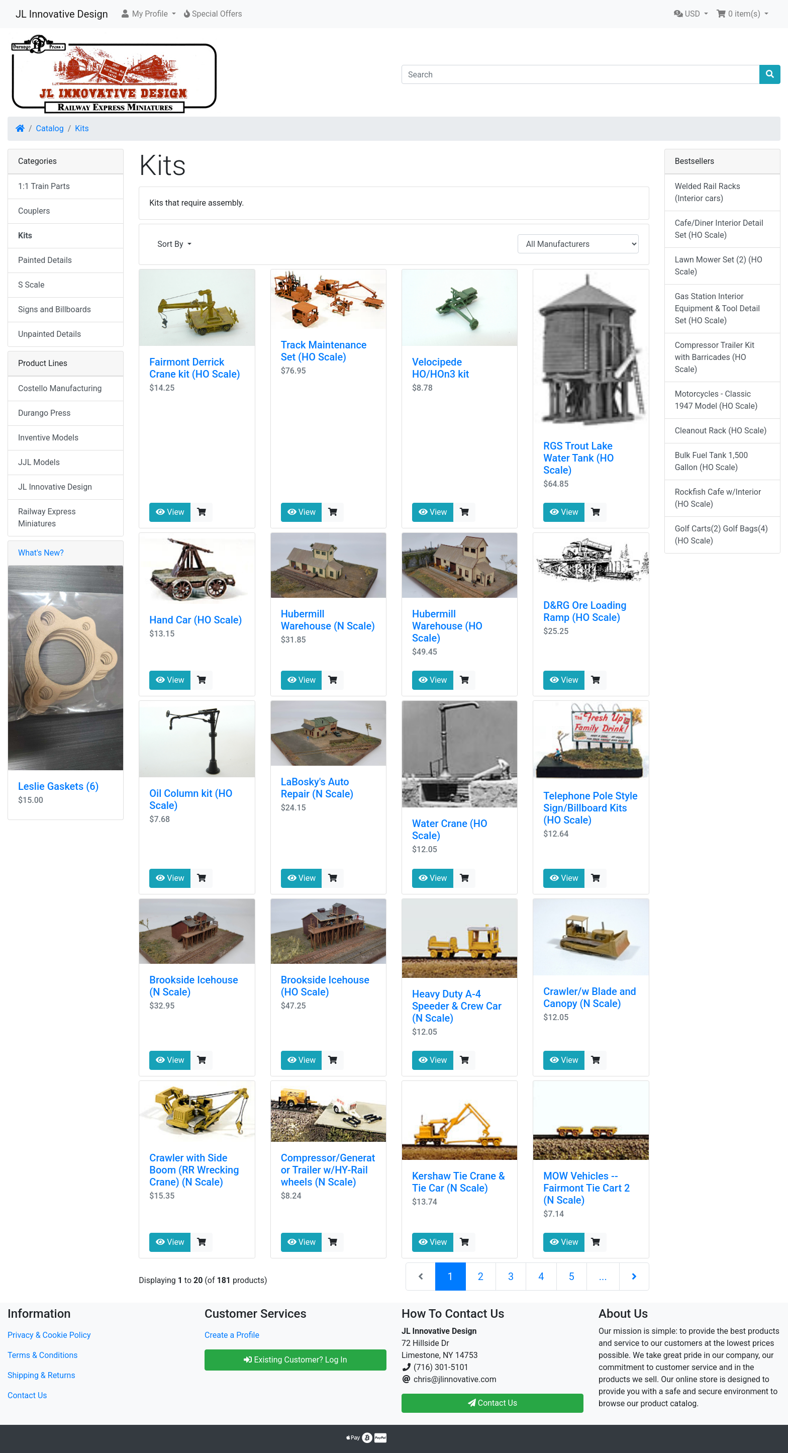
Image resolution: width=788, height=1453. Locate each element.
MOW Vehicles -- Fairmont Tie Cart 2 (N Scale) (586, 1188)
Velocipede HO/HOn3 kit (440, 368)
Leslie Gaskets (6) (58, 786)
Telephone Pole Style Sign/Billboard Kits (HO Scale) (590, 808)
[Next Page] (634, 1276)
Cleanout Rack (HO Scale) (721, 430)
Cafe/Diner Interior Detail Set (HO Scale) (719, 229)
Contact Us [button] (493, 1403)
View (170, 512)
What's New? (41, 553)
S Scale (31, 285)
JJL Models (39, 462)
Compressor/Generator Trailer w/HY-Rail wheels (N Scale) (328, 1170)
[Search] (581, 74)
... (603, 1276)
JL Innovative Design (62, 14)
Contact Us (27, 1395)
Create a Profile (232, 1335)
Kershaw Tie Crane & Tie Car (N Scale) (458, 1182)
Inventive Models (48, 437)
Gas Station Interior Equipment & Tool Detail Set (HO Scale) (717, 308)
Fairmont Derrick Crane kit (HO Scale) (194, 368)
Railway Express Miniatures (47, 517)
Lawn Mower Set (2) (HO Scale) (718, 266)
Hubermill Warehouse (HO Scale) (447, 626)
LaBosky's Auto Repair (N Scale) (317, 788)
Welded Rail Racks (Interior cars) (707, 192)
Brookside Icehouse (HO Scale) (325, 986)
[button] (148, 14)
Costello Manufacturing (60, 388)
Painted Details (45, 260)
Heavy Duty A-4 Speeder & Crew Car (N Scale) (457, 1006)
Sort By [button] (171, 244)
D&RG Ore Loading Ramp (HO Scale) (584, 611)
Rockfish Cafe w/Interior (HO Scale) (718, 498)
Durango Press (44, 413)
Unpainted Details (49, 334)
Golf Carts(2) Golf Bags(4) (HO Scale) (721, 535)
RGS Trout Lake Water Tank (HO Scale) (578, 458)
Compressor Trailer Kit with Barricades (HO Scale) (715, 357)
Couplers (34, 211)
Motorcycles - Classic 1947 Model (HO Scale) (716, 400)
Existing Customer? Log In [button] (295, 1360)
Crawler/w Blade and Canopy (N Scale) (589, 997)
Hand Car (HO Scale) (195, 620)
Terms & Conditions (43, 1355)
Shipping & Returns (41, 1375)
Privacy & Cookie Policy (49, 1335)
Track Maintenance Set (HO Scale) (324, 351)
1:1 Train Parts (44, 186)
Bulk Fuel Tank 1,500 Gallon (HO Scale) (711, 461)
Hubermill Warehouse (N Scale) (328, 620)
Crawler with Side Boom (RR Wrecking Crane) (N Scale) (194, 1170)
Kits (81, 128)
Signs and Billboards (54, 309)
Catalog (50, 128)
